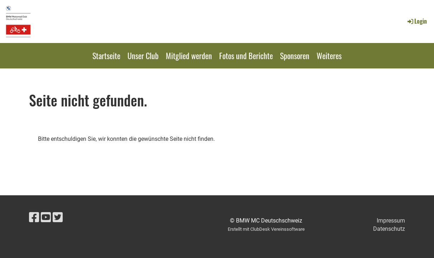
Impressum (391, 220)
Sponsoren (294, 55)
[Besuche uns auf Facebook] (34, 217)
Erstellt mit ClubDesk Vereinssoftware (266, 229)
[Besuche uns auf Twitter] (58, 217)
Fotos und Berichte (246, 55)
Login (416, 21)
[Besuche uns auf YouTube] (46, 217)
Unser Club (143, 55)
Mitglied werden (189, 55)
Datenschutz (389, 228)
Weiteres (329, 55)
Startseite (106, 55)
